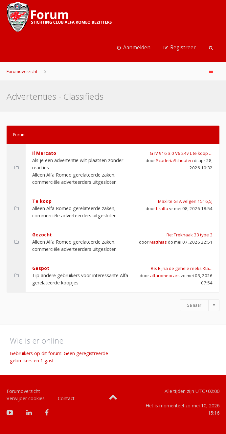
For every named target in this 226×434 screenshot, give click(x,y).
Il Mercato (44, 153)
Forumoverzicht (22, 71)
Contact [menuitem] (66, 398)
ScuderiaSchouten (174, 160)
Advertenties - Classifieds (55, 96)
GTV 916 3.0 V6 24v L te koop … (181, 153)
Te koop (42, 201)
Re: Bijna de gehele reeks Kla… (182, 268)
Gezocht (42, 234)
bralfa (162, 208)
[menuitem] (133, 47)
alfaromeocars (165, 275)
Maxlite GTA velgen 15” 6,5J (185, 201)
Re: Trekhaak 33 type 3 (190, 235)
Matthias (158, 242)
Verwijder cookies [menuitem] (26, 398)
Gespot (40, 268)
